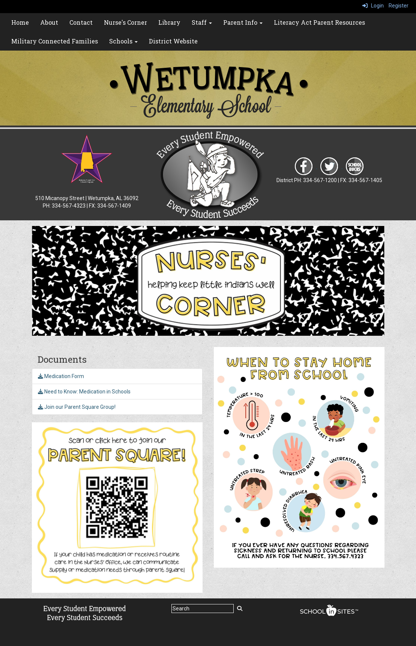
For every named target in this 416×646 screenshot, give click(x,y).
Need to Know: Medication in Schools (84, 392)
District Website (173, 41)
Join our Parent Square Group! (77, 407)
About (49, 22)
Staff (202, 22)
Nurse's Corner (125, 22)
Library (169, 22)
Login (373, 6)
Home (20, 22)
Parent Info (243, 22)
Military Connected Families (54, 41)
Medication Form (61, 376)
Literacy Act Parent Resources (319, 22)
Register (398, 6)
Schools (123, 41)
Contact (81, 22)
